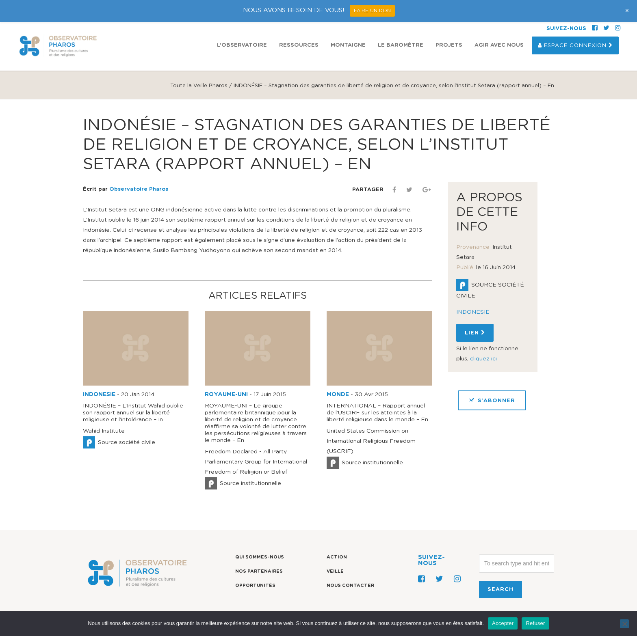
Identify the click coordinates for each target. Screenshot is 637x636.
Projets (449, 45)
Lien (475, 333)
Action (337, 557)
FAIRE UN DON (372, 10)
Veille (335, 571)
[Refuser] (624, 623)
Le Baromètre (400, 45)
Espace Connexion (575, 45)
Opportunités (255, 585)
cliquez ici (483, 359)
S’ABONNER (492, 400)
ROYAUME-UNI (226, 394)
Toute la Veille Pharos (199, 85)
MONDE (338, 394)
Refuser (535, 623)
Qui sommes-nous (259, 557)
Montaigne (348, 45)
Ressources (298, 45)
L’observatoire (242, 45)
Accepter (503, 623)
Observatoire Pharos (138, 189)
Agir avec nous (499, 45)
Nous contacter (350, 585)
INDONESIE (99, 394)
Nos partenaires (259, 571)
